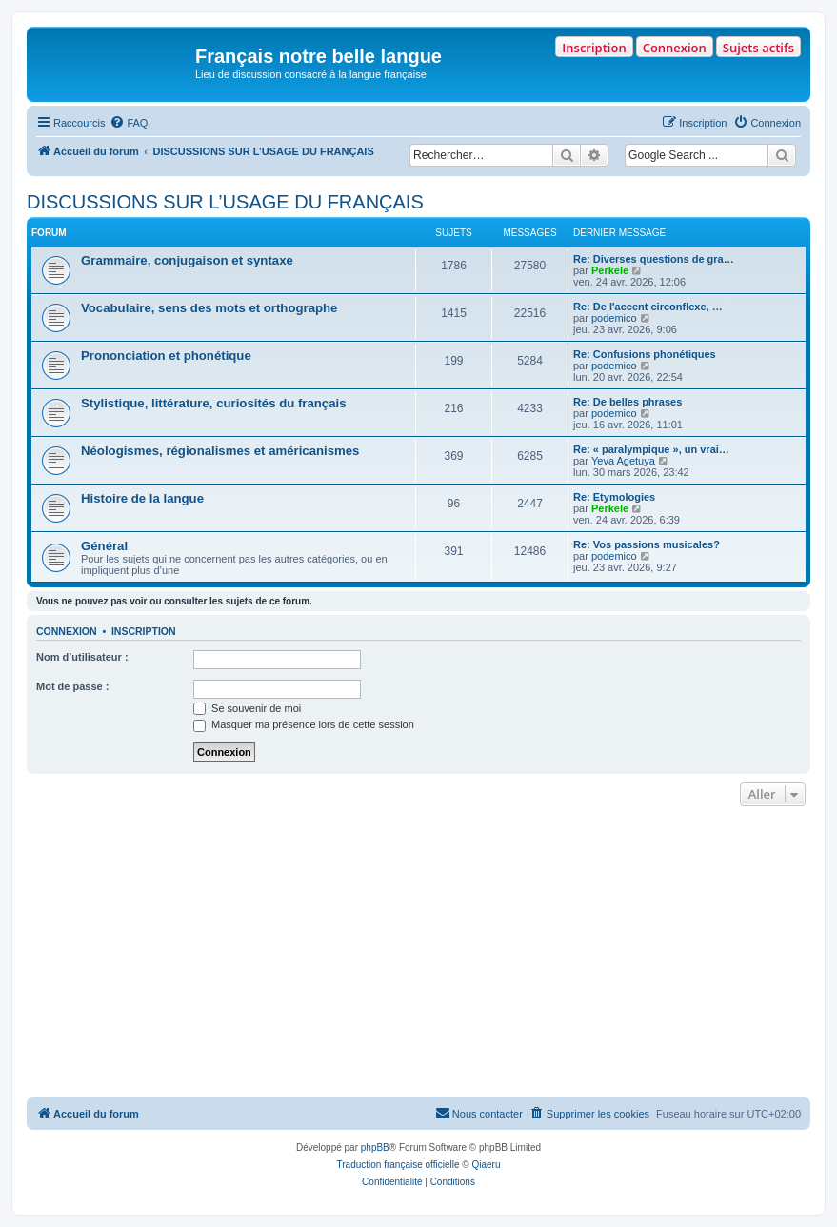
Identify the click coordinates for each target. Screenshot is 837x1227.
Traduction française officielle (398, 1164)
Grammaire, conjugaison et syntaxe (187, 260)
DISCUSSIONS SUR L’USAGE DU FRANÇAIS (225, 201)
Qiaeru (485, 1164)
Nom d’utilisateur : (82, 657)
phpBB (375, 1147)
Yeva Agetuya (623, 460)
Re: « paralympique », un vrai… (651, 449)
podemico (614, 318)
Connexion (675, 47)
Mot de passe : (72, 686)
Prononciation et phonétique (166, 355)
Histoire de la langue (142, 498)
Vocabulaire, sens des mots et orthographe (209, 308)
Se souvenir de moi (247, 708)
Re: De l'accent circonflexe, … (648, 306)
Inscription (594, 47)
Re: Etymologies (614, 497)
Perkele (609, 270)
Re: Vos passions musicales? (646, 544)
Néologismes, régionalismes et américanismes (220, 451)
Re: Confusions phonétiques (644, 354)
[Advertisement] (418, 954)
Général (104, 546)
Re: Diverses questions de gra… (653, 259)
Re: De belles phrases (627, 401)
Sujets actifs (758, 47)
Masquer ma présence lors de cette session (303, 724)
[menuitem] (129, 122)
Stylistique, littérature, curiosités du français (213, 403)
